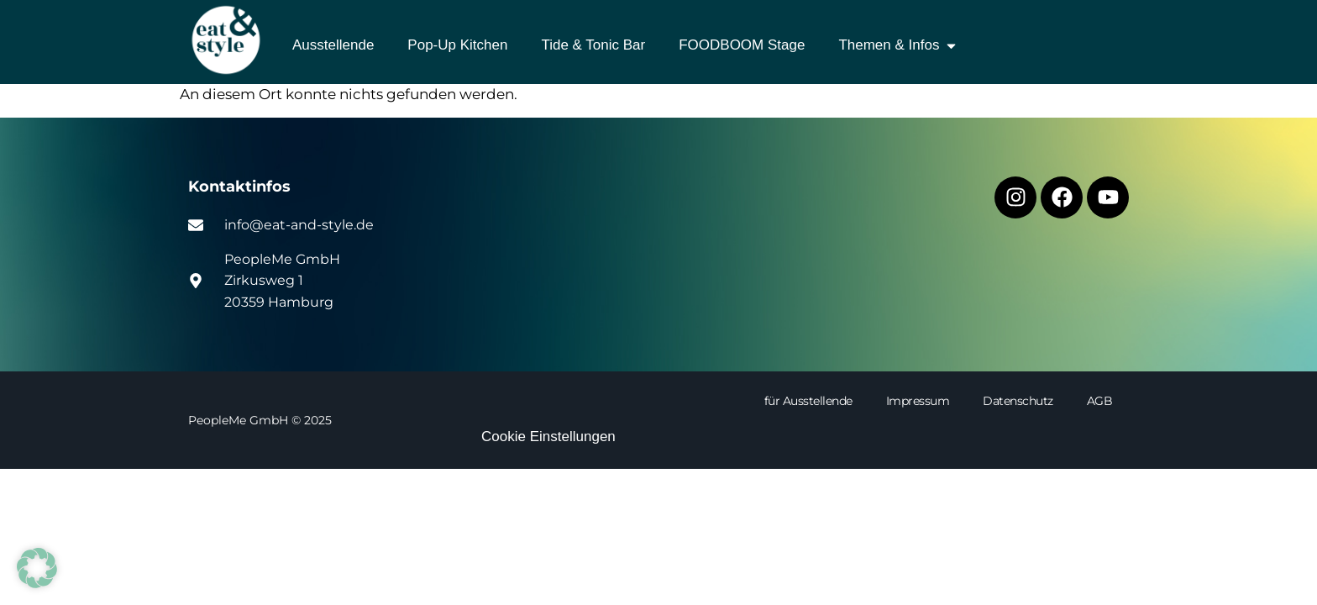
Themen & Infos (898, 45)
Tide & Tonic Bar (593, 45)
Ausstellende (333, 45)
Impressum (918, 400)
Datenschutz (1018, 400)
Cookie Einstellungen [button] (548, 437)
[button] (37, 568)
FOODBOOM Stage (742, 45)
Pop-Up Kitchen (457, 45)
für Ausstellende (808, 400)
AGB (1100, 400)
